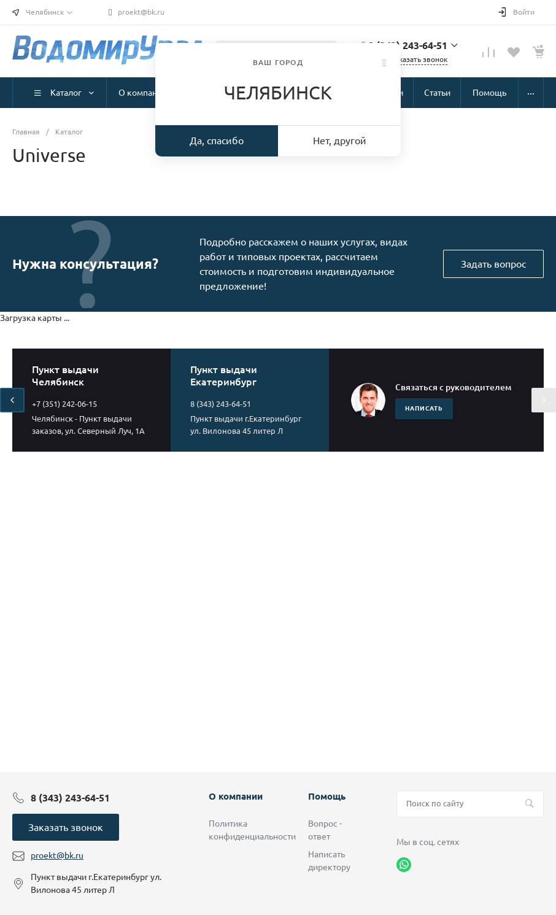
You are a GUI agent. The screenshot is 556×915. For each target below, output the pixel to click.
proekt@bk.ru (141, 12)
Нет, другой (339, 140)
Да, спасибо (217, 140)
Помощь (327, 796)
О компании (236, 796)
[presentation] (12, 400)
